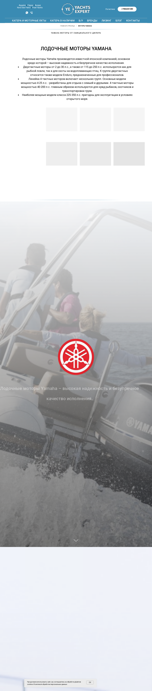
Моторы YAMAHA (85, 26)
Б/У (81, 20)
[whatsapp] (26, 13)
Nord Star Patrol (24, 7)
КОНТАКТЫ (133, 20)
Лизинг (106, 20)
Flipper (30, 5)
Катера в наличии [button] (62, 20)
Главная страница (67, 26)
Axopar (38, 5)
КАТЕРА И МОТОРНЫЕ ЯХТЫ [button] (29, 20)
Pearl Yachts (37, 7)
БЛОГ (119, 20)
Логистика (110, 9)
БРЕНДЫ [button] (92, 20)
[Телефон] (31, 13)
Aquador (22, 5)
